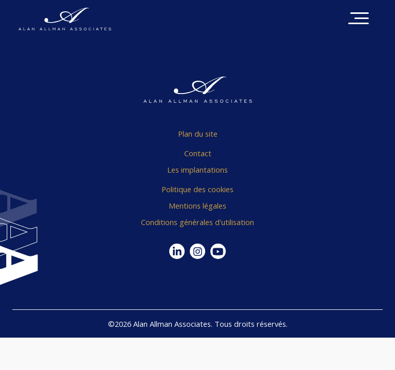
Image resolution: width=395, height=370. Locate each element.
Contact (197, 153)
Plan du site (198, 133)
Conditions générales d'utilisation (197, 222)
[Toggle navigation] (358, 19)
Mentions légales (197, 205)
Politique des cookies (197, 189)
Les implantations (197, 169)
